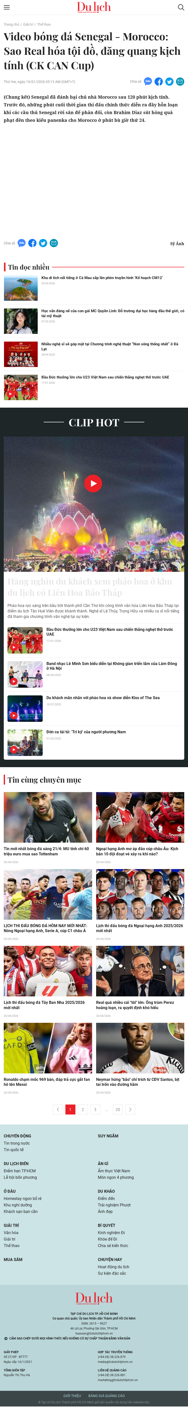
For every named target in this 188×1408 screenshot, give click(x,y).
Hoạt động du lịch (113, 1268)
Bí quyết (106, 1227)
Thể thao (44, 24)
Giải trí (28, 24)
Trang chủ (11, 24)
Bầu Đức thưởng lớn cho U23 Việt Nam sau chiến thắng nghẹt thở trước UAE (105, 377)
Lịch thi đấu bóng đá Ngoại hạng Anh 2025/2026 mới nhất (139, 930)
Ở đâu (10, 1192)
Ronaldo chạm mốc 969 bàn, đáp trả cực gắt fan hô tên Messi (47, 1084)
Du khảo (106, 1192)
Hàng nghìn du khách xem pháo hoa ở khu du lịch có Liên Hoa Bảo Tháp (94, 587)
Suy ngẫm (108, 1137)
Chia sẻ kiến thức (113, 1247)
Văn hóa (11, 1234)
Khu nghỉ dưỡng (18, 1206)
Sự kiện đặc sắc (112, 1274)
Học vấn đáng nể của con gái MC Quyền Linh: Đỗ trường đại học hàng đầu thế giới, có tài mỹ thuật (112, 313)
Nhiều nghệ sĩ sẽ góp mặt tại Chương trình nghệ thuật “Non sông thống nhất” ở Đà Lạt (109, 346)
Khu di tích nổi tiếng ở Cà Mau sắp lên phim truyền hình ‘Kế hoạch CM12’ (102, 278)
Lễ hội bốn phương (20, 1179)
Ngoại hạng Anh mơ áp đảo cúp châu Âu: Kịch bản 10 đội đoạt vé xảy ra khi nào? (137, 853)
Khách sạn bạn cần (21, 1213)
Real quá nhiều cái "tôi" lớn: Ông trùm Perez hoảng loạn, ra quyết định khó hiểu (135, 1007)
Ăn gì (103, 1165)
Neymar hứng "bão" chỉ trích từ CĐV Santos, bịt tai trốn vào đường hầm (137, 1084)
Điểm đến (106, 1200)
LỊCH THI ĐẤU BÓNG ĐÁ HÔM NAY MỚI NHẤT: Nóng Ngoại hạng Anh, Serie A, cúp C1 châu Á (45, 930)
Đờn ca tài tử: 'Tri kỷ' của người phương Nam (86, 733)
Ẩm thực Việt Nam (114, 1172)
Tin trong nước (17, 1144)
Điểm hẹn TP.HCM (19, 1172)
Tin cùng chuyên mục (44, 781)
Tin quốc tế (13, 1151)
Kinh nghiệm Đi (111, 1234)
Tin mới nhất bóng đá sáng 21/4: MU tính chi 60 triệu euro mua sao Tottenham (46, 853)
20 (118, 1111)
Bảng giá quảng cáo (106, 1397)
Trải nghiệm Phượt (114, 1206)
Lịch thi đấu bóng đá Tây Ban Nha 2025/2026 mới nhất (44, 1007)
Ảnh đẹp (105, 1213)
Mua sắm (13, 1261)
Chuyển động (17, 1137)
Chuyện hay (110, 1261)
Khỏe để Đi (107, 1240)
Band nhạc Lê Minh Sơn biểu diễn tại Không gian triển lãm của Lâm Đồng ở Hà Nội (111, 667)
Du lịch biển (16, 1165)
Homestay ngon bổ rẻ (22, 1200)
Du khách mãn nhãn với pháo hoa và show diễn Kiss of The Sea (103, 698)
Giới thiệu (72, 1397)
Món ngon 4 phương (116, 1179)
